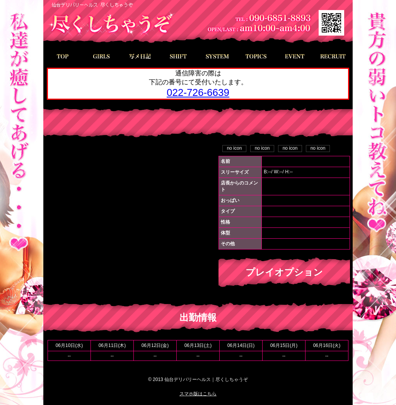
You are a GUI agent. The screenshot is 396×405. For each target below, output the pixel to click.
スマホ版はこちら (198, 393)
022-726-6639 (198, 92)
